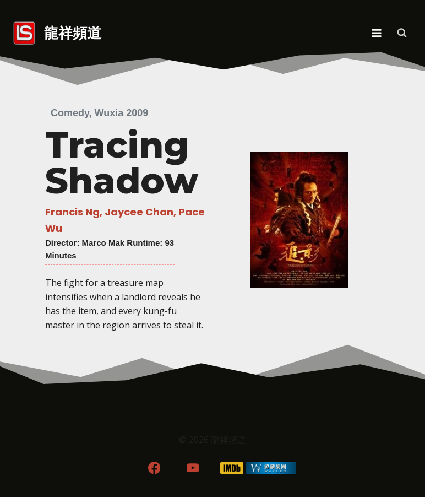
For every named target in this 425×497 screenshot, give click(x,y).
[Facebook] (153, 468)
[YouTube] (193, 468)
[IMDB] (232, 468)
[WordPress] (271, 468)
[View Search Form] (402, 33)
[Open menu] (376, 32)
